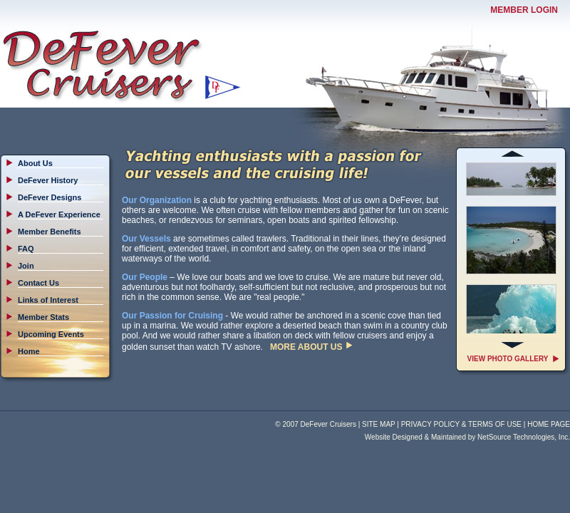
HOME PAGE (548, 424)
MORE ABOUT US (306, 347)
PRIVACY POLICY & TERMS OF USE (461, 424)
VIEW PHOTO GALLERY (508, 359)
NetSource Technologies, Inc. (523, 437)
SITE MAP (378, 424)
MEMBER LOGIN (524, 10)
